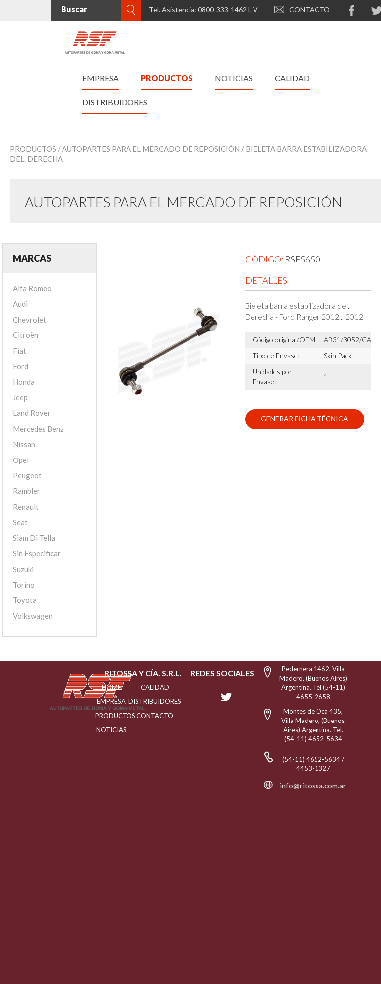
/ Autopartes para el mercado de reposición (149, 148)
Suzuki (23, 569)
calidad (292, 78)
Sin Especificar (37, 553)
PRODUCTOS (111, 716)
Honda (24, 381)
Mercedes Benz (38, 428)
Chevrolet (29, 319)
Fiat (19, 350)
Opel (21, 460)
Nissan (24, 444)
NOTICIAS (111, 730)
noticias (234, 78)
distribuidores (114, 102)
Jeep (20, 397)
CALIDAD (155, 687)
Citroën (25, 334)
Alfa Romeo (32, 288)
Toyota (25, 599)
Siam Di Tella (34, 537)
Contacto (154, 716)
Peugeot (27, 475)
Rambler (26, 490)
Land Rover (32, 412)
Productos (33, 148)
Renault (26, 506)
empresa (100, 78)
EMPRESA (111, 701)
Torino (24, 584)
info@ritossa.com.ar (313, 785)
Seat (20, 522)
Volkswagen (33, 615)
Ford (20, 366)
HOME (111, 687)
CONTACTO (302, 9)
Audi (20, 303)
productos (166, 78)
